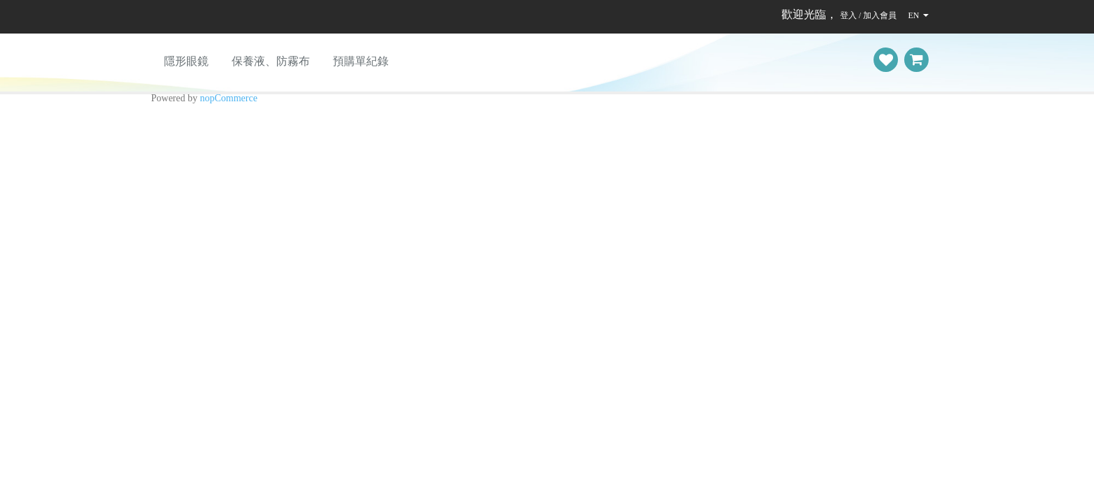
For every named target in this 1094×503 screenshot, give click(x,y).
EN (913, 15)
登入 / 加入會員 (868, 15)
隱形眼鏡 (186, 61)
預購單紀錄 (361, 61)
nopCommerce (228, 98)
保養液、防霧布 (271, 61)
